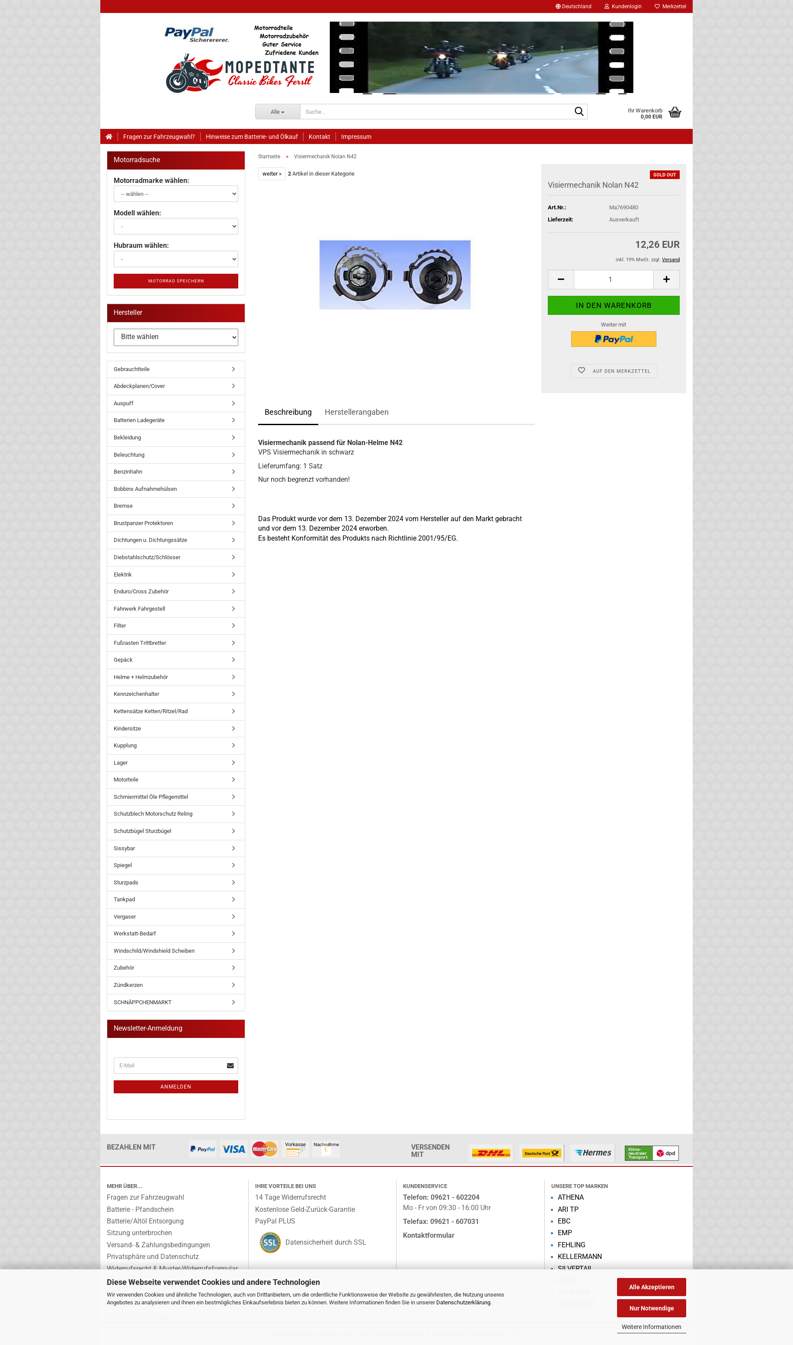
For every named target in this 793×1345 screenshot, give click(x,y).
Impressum (356, 136)
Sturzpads (126, 882)
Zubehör (124, 967)
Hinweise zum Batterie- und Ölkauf (252, 136)
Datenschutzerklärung (463, 1302)
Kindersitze (127, 728)
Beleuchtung (129, 455)
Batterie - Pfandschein (140, 1210)
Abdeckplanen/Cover (139, 386)
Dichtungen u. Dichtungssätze (150, 540)
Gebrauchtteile (132, 369)
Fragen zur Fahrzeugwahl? (159, 136)
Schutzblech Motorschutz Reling (153, 813)
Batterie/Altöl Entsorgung (145, 1221)
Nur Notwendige (652, 1308)
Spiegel (123, 865)
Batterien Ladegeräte (139, 420)
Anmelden (176, 1087)
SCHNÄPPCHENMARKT (143, 1002)
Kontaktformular (428, 1235)
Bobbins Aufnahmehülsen (145, 489)
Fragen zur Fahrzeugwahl (145, 1197)
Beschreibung (288, 411)
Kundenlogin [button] (623, 6)
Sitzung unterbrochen (139, 1233)
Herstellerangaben (357, 411)
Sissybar (124, 848)
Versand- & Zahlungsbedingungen (158, 1245)
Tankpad (124, 899)
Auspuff (124, 403)
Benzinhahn (128, 471)
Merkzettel (670, 6)
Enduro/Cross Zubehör (141, 591)
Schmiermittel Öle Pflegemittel (151, 797)
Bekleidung (127, 437)
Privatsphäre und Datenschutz (153, 1257)
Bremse (123, 506)
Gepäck (123, 659)
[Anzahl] (614, 279)
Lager (121, 762)
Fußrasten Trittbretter (140, 643)
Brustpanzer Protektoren (143, 523)
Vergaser (125, 916)
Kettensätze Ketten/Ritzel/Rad (151, 711)
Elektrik (123, 574)
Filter (120, 625)
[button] (573, 6)
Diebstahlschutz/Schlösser (147, 557)
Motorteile (126, 779)
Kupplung (125, 745)
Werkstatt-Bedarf (135, 933)
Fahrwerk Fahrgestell (139, 608)
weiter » (271, 173)
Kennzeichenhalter (136, 694)
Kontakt (319, 136)
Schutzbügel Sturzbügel (142, 831)
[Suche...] (278, 111)
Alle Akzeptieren (652, 1287)
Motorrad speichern (176, 281)
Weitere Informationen (651, 1326)
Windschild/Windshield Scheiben (154, 951)
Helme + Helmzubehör (141, 677)
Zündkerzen (128, 985)
